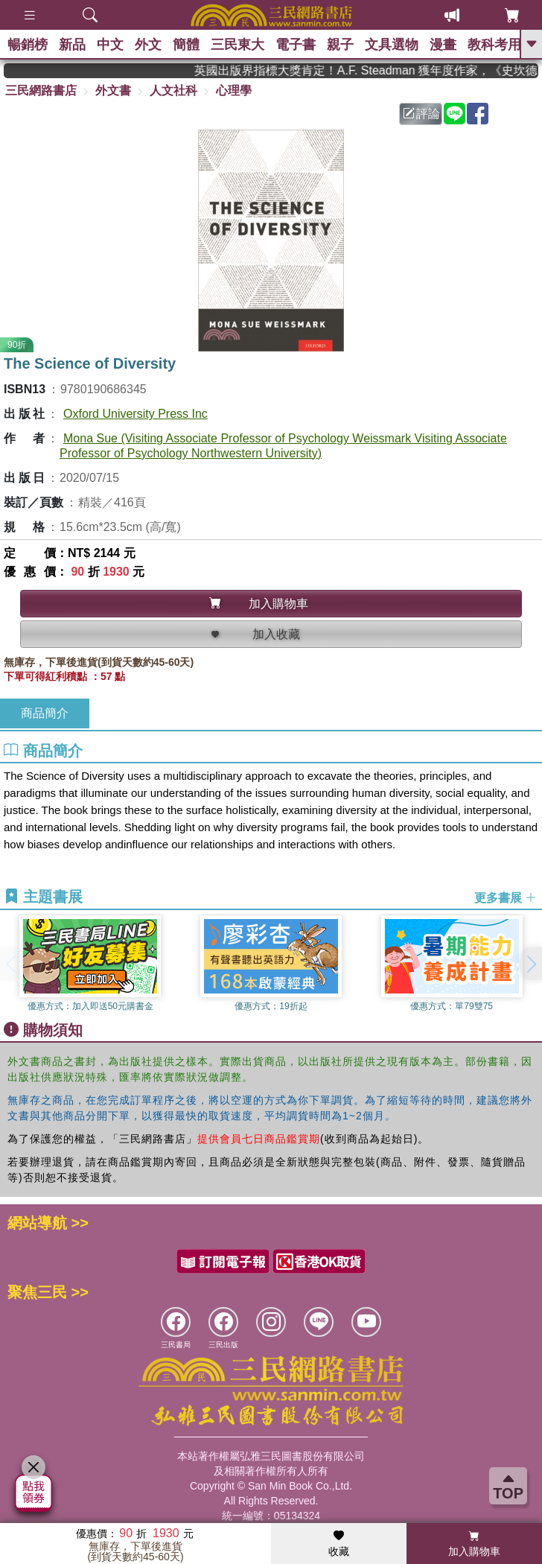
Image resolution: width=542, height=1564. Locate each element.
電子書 (295, 44)
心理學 (234, 90)
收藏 (338, 1543)
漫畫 (443, 44)
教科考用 (494, 44)
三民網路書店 (41, 90)
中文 (110, 44)
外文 (148, 44)
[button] (531, 963)
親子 (340, 44)
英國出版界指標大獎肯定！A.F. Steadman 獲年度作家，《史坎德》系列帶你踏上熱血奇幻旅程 (374, 70)
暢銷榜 (27, 44)
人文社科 (173, 90)
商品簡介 (44, 713)
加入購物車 (474, 1543)
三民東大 (237, 44)
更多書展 (505, 897)
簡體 (186, 44)
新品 (72, 44)
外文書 (113, 90)
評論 (421, 113)
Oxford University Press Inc (135, 413)
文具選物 (391, 44)
